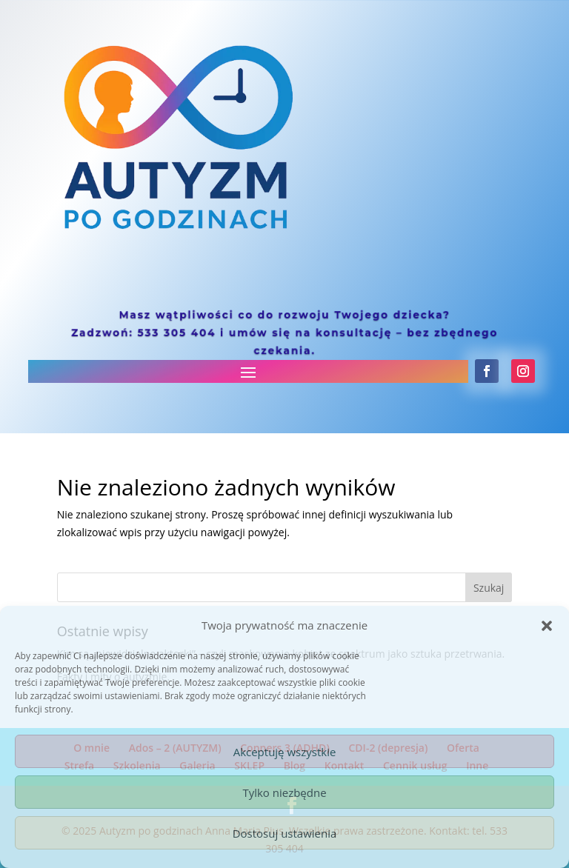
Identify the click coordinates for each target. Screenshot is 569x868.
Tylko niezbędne (284, 792)
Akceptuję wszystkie (284, 751)
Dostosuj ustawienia (285, 833)
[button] (546, 625)
